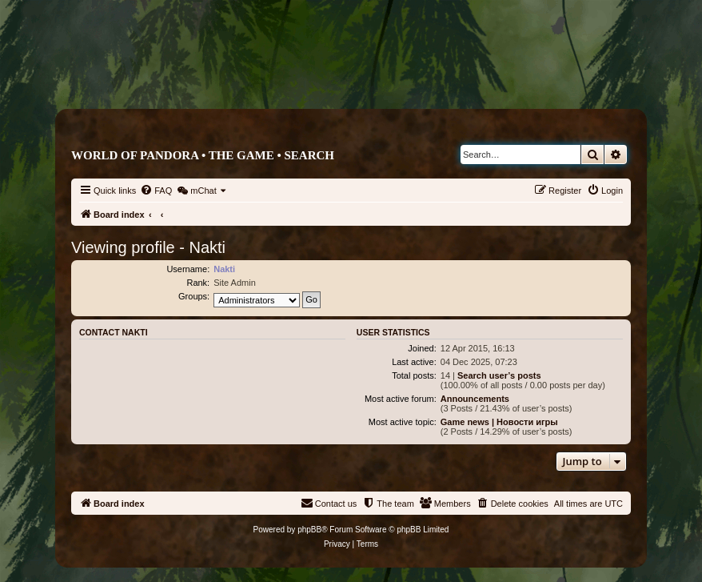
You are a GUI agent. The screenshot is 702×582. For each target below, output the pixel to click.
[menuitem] (156, 190)
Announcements (475, 398)
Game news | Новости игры (499, 422)
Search (309, 155)
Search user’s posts (499, 375)
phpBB (309, 529)
